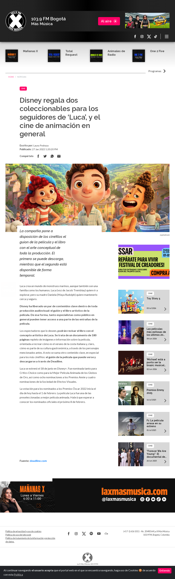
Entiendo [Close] (164, 570)
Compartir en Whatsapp (52, 156)
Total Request (71, 53)
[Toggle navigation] (167, 36)
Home (11, 77)
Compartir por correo (59, 156)
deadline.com (38, 460)
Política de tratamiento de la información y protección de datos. (30, 540)
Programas (154, 71)
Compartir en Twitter (45, 156)
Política (18, 574)
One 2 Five (157, 51)
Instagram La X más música (142, 36)
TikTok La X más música (156, 36)
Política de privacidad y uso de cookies (23, 531)
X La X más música (149, 36)
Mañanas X (30, 51)
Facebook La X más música (135, 36)
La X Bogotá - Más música (15, 21)
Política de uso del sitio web (18, 535)
